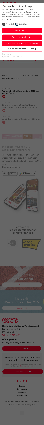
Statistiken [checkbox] (23, 24)
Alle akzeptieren (22, 30)
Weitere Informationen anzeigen (22, 49)
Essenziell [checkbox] (10, 24)
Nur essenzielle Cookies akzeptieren (22, 43)
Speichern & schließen (22, 37)
